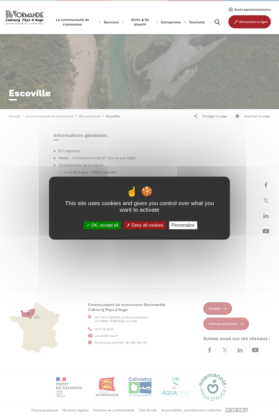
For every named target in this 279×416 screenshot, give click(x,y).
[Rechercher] (212, 22)
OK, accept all (102, 225)
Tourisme (197, 22)
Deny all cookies (145, 225)
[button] (72, 22)
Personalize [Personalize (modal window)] (183, 225)
